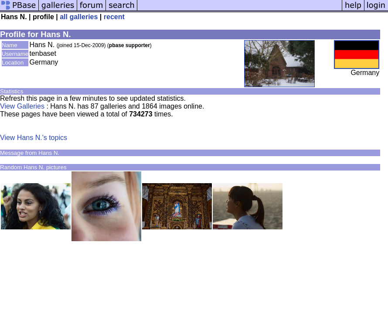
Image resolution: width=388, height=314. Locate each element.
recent (114, 16)
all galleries (79, 16)
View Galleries (22, 106)
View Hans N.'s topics (33, 137)
